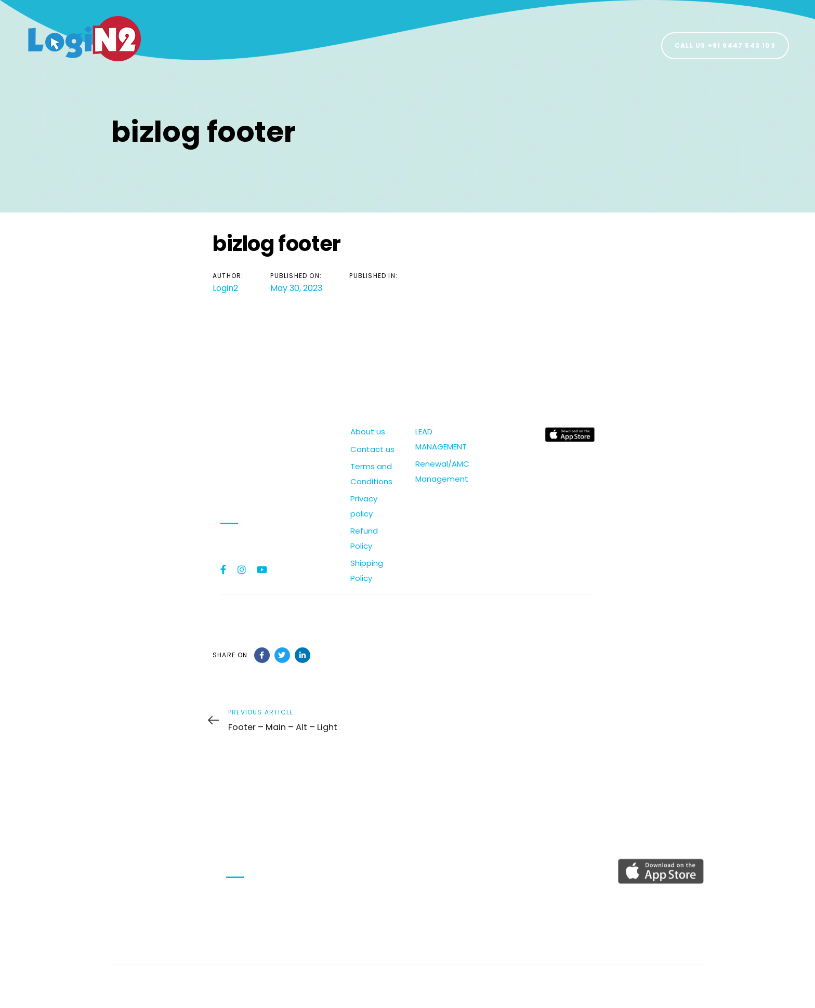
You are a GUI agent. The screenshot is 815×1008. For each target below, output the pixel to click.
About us (367, 431)
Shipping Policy (366, 570)
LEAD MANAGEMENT (440, 439)
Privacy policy (363, 506)
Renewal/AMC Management (440, 471)
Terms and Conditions (371, 474)
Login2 (225, 288)
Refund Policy (364, 538)
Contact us (372, 449)
